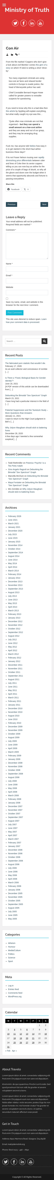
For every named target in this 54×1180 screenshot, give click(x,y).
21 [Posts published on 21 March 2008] (33, 1038)
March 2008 (13, 795)
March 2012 (13, 654)
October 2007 (14, 813)
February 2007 (14, 842)
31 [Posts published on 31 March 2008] (8, 1047)
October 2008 (14, 770)
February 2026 (14, 516)
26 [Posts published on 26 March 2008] (21, 1042)
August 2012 (13, 636)
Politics (11, 954)
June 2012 (12, 643)
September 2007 (15, 817)
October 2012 (14, 628)
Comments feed (15, 993)
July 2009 (12, 741)
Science (11, 957)
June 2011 (12, 687)
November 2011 (15, 668)
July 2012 (12, 639)
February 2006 (14, 886)
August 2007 (13, 821)
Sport (10, 961)
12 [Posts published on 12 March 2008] (21, 1034)
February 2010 (14, 723)
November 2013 (15, 585)
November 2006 (15, 853)
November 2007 (15, 810)
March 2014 (13, 570)
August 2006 (13, 864)
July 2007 (12, 824)
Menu (5, 5)
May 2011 (12, 690)
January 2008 (14, 803)
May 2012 (12, 647)
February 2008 (14, 799)
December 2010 (15, 708)
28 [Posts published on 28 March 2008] (33, 1042)
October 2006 (14, 857)
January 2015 (14, 541)
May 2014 (12, 563)
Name (9, 264)
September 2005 (15, 904)
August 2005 (13, 908)
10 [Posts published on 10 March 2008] (8, 1034)
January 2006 (14, 890)
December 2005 (15, 893)
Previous (11, 204)
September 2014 (15, 552)
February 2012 (14, 658)
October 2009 (14, 734)
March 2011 (13, 697)
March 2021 (13, 523)
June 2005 (12, 915)
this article (10, 111)
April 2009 (12, 748)
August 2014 (13, 556)
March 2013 (13, 610)
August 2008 (13, 777)
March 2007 (13, 839)
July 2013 (12, 596)
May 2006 (12, 875)
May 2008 (12, 788)
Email (9, 275)
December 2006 (15, 850)
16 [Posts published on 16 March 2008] (45, 1034)
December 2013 (15, 581)
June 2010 (12, 719)
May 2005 (12, 919)
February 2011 (14, 701)
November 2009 (15, 730)
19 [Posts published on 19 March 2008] (21, 1038)
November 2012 (15, 625)
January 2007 (14, 846)
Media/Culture (14, 950)
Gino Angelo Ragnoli (17, 469)
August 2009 (13, 737)
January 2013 (14, 618)
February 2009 (14, 755)
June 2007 (12, 828)
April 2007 (12, 835)
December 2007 (15, 806)
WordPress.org (14, 996)
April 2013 (12, 607)
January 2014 (14, 578)
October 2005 (14, 900)
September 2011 (15, 676)
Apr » (14, 1051)
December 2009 (15, 726)
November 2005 (15, 897)
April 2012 (12, 650)
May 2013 (12, 603)
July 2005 (12, 911)
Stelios (33, 146)
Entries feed (13, 989)
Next (44, 204)
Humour (11, 947)
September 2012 (15, 632)
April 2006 (12, 879)
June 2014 (12, 560)
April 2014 (12, 567)
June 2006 (12, 871)
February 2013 (14, 614)
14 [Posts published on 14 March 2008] (33, 1034)
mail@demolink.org (16, 1144)
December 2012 (15, 621)
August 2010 (13, 716)
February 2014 (14, 574)
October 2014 (14, 549)
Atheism (11, 943)
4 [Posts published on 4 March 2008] (14, 1029)
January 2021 (14, 527)
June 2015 (12, 538)
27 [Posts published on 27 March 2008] (27, 1042)
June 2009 (12, 745)
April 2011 (12, 694)
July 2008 (12, 781)
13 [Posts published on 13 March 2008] (27, 1034)
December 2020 (15, 531)
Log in (11, 985)
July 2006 (12, 868)
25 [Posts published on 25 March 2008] (14, 1042)
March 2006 (13, 882)
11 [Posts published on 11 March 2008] (14, 1034)
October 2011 (14, 672)
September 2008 (15, 774)
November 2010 (15, 712)
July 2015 (12, 534)
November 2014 (15, 545)
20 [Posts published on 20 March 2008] (27, 1038)
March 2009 (13, 752)
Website (9, 287)
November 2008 (15, 766)
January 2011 (14, 705)
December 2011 (15, 665)
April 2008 (12, 792)
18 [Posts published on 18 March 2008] (14, 1038)
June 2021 (12, 520)
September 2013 (15, 589)
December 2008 (15, 763)
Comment (11, 230)
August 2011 (13, 679)
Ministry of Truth (27, 9)
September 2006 (15, 861)
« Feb (7, 1051)
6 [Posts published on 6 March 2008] (27, 1029)
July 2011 (12, 683)
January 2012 (14, 661)
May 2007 (12, 832)
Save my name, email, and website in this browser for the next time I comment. (24, 303)
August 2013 (13, 592)
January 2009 (14, 759)
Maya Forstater (15, 482)
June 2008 (12, 784)
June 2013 (12, 599)
